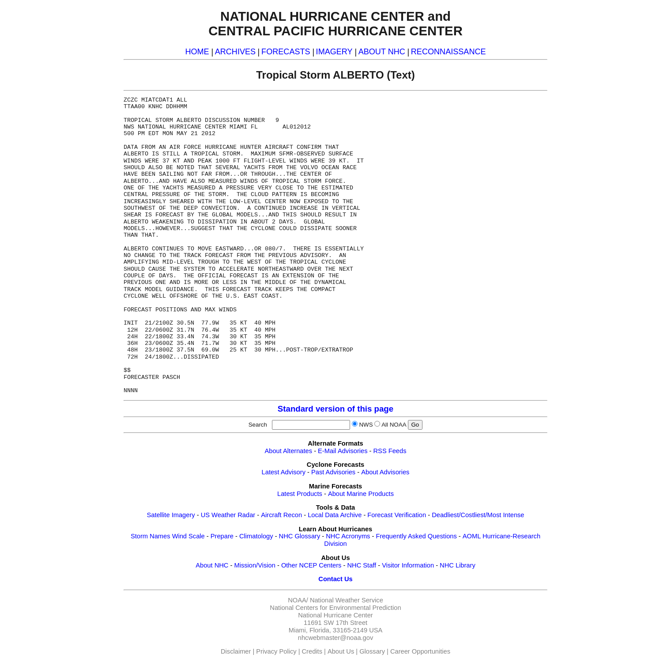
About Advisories (385, 472)
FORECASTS (285, 51)
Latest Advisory (283, 472)
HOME (197, 51)
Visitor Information (408, 565)
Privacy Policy (276, 651)
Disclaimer (236, 651)
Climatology (256, 536)
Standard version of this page (335, 408)
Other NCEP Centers (311, 565)
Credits (312, 651)
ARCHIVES (235, 51)
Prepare (222, 536)
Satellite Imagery (171, 514)
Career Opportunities (420, 651)
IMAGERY (334, 51)
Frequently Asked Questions (416, 536)
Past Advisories (333, 472)
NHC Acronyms (348, 536)
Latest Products (299, 493)
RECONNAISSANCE (448, 51)
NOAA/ (298, 600)
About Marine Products (361, 493)
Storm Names (150, 536)
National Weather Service (346, 600)
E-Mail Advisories (342, 450)
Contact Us (335, 579)
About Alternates (289, 450)
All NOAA (393, 424)
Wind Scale (188, 536)
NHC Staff (361, 565)
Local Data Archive (335, 514)
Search (260, 424)
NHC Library (457, 565)
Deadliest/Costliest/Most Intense (478, 514)
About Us (341, 651)
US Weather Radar (228, 514)
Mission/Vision (254, 565)
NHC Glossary (299, 536)
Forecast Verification (396, 514)
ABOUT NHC (381, 51)
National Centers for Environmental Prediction (335, 607)
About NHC (212, 565)
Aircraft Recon (281, 514)
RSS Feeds (390, 450)
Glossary (372, 651)
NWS (366, 424)
